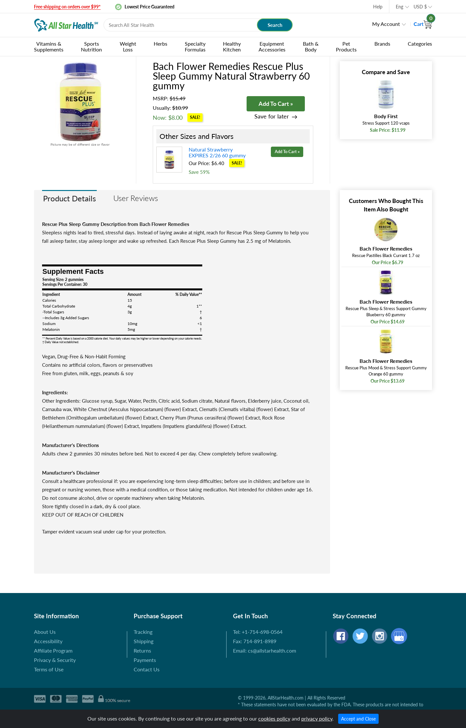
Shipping (143, 641)
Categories (420, 43)
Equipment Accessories (272, 46)
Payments (145, 660)
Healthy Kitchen (232, 46)
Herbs (160, 43)
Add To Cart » (276, 103)
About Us (45, 632)
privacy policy (316, 718)
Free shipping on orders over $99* (67, 6)
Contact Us (147, 669)
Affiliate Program (53, 650)
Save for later (271, 116)
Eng (399, 6)
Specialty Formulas (195, 46)
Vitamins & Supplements (48, 46)
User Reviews (135, 198)
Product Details (69, 198)
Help (378, 6)
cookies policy (274, 718)
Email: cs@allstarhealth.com (264, 650)
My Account (386, 24)
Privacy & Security (55, 660)
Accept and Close (358, 719)
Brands (382, 43)
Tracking (143, 632)
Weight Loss (128, 46)
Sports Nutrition (91, 46)
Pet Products (346, 46)
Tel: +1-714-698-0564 (258, 632)
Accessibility (48, 641)
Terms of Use (48, 669)
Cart (423, 24)
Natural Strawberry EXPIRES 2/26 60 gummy (217, 152)
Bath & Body (310, 46)
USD (420, 6)
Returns (142, 650)
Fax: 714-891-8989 (254, 641)
